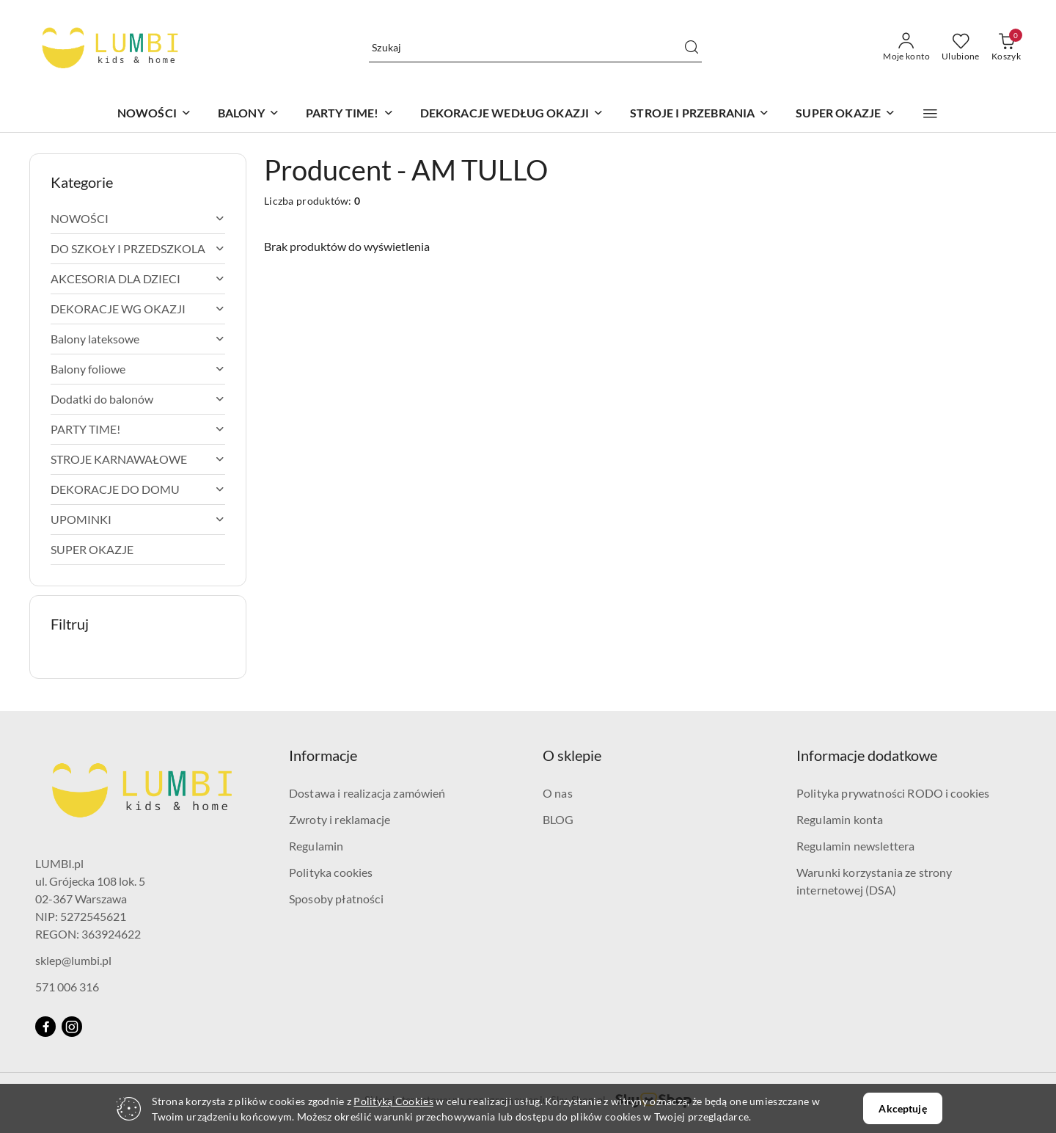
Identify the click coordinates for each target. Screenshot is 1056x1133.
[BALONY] (248, 114)
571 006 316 (67, 987)
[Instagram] (72, 1026)
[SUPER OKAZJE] (845, 114)
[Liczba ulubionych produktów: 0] (961, 47)
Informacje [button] (323, 755)
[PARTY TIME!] (350, 114)
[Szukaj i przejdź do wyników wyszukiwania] (691, 48)
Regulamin (316, 846)
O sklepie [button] (572, 755)
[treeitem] (138, 218)
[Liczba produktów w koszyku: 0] (1006, 47)
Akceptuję (902, 1108)
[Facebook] (45, 1026)
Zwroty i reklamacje (339, 819)
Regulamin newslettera (855, 846)
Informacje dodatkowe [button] (866, 755)
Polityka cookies (331, 872)
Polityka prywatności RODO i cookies (893, 793)
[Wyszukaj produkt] (535, 47)
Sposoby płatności (336, 899)
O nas (558, 793)
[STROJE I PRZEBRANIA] (699, 114)
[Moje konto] (906, 47)
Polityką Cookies (393, 1101)
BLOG (558, 819)
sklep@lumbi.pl (73, 960)
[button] (930, 113)
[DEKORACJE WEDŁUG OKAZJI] (512, 114)
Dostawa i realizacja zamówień (367, 793)
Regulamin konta (839, 819)
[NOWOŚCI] (154, 114)
